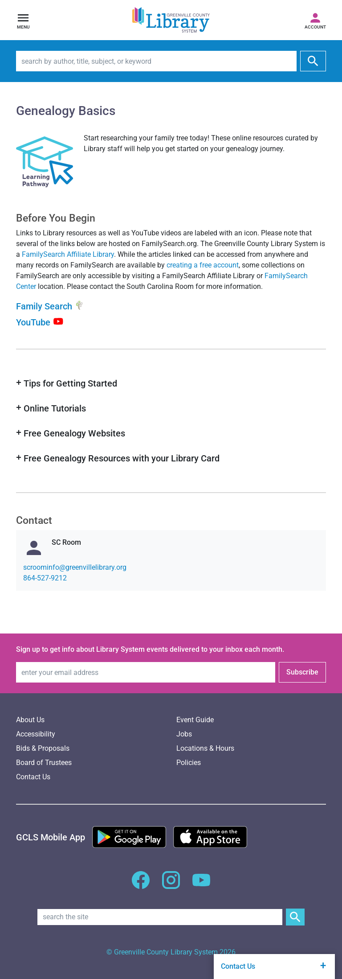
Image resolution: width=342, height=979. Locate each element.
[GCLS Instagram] (171, 885)
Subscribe (302, 672)
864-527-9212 (45, 578)
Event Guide (195, 720)
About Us (30, 720)
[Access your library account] (315, 20)
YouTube (33, 322)
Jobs (184, 734)
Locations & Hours (205, 748)
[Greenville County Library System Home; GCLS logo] (171, 20)
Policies (188, 762)
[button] (171, 383)
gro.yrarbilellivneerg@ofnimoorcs (74, 567)
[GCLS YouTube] (201, 885)
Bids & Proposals (42, 748)
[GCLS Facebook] (140, 885)
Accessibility (35, 734)
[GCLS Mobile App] (50, 837)
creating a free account (203, 265)
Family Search (44, 306)
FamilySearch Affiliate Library (68, 254)
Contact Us (33, 777)
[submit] (313, 61)
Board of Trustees (44, 762)
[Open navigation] (23, 20)
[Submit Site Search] (295, 917)
